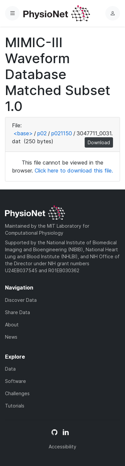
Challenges (17, 393)
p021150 (61, 133)
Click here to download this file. (74, 170)
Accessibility (62, 446)
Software (15, 381)
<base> (23, 133)
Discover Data (21, 300)
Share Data (17, 312)
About (12, 324)
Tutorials (14, 405)
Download (99, 142)
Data (10, 369)
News (11, 337)
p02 (42, 133)
